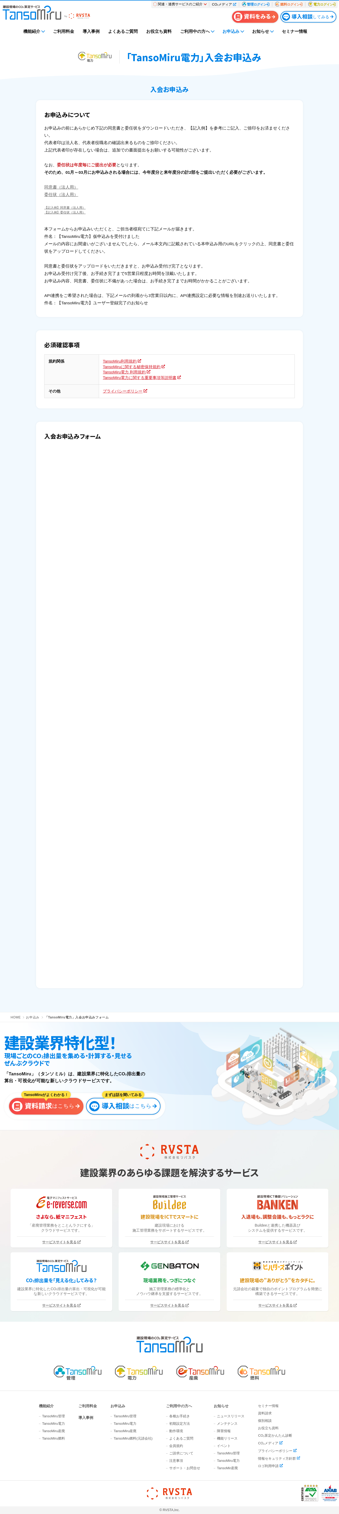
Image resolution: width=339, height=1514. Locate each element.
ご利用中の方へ (195, 31)
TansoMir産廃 (227, 1468)
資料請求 (265, 1413)
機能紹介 (31, 31)
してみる (305, 16)
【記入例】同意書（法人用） (65, 208)
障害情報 (224, 1431)
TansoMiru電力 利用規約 (124, 372)
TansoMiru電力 (53, 1423)
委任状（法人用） (61, 194)
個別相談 (265, 1420)
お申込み (230, 31)
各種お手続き (179, 1416)
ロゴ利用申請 (268, 1466)
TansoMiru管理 (53, 1416)
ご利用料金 (63, 31)
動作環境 (176, 1431)
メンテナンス (227, 1423)
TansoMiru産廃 (53, 1431)
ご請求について (181, 1453)
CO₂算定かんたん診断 (275, 1435)
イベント (224, 1446)
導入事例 (91, 31)
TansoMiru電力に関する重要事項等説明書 (139, 378)
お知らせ (260, 31)
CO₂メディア (268, 1443)
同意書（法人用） (61, 187)
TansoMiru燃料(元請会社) (133, 1438)
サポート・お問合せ (184, 1468)
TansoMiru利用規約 (120, 361)
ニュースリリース (230, 1416)
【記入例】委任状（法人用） (65, 212)
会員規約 (176, 1446)
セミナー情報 (294, 31)
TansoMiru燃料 (53, 1438)
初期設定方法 (179, 1423)
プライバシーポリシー (122, 391)
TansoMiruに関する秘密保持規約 (131, 367)
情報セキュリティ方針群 (277, 1458)
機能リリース (227, 1438)
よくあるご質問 (123, 31)
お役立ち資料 (159, 31)
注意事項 (176, 1460)
